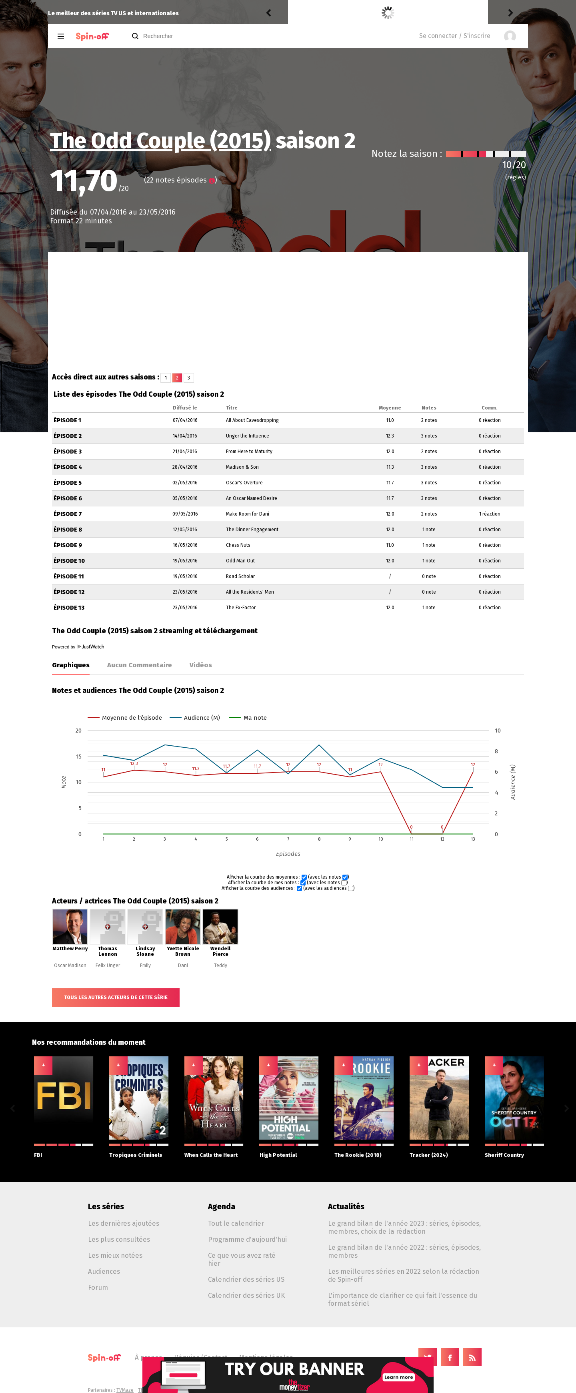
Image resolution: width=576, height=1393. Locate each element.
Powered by (78, 646)
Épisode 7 (68, 514)
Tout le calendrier (236, 1223)
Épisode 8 (68, 529)
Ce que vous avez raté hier (242, 1259)
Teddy (220, 965)
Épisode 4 (68, 467)
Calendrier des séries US (246, 1279)
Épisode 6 (68, 498)
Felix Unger (108, 965)
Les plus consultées (119, 1239)
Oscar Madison (70, 965)
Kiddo (298, 13)
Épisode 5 (68, 483)
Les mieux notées (115, 1255)
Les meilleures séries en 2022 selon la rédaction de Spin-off (403, 1275)
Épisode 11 (69, 576)
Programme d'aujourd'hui (247, 1239)
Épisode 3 (68, 451)
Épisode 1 (67, 420)
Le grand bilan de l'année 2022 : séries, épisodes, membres (404, 1251)
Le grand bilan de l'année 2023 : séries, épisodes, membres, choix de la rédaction (404, 1227)
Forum (98, 1287)
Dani (183, 965)
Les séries (106, 1206)
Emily (145, 965)
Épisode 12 (69, 592)
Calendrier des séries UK (246, 1295)
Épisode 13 (69, 607)
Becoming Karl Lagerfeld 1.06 (379, 13)
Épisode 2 (68, 436)
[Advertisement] (288, 312)
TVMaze (125, 1390)
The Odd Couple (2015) (160, 141)
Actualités (346, 1206)
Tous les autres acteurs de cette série (116, 997)
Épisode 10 (69, 561)
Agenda (221, 1206)
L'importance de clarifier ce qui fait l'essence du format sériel (402, 1299)
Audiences (104, 1271)
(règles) (515, 177)
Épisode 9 (68, 545)
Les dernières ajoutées (123, 1223)
